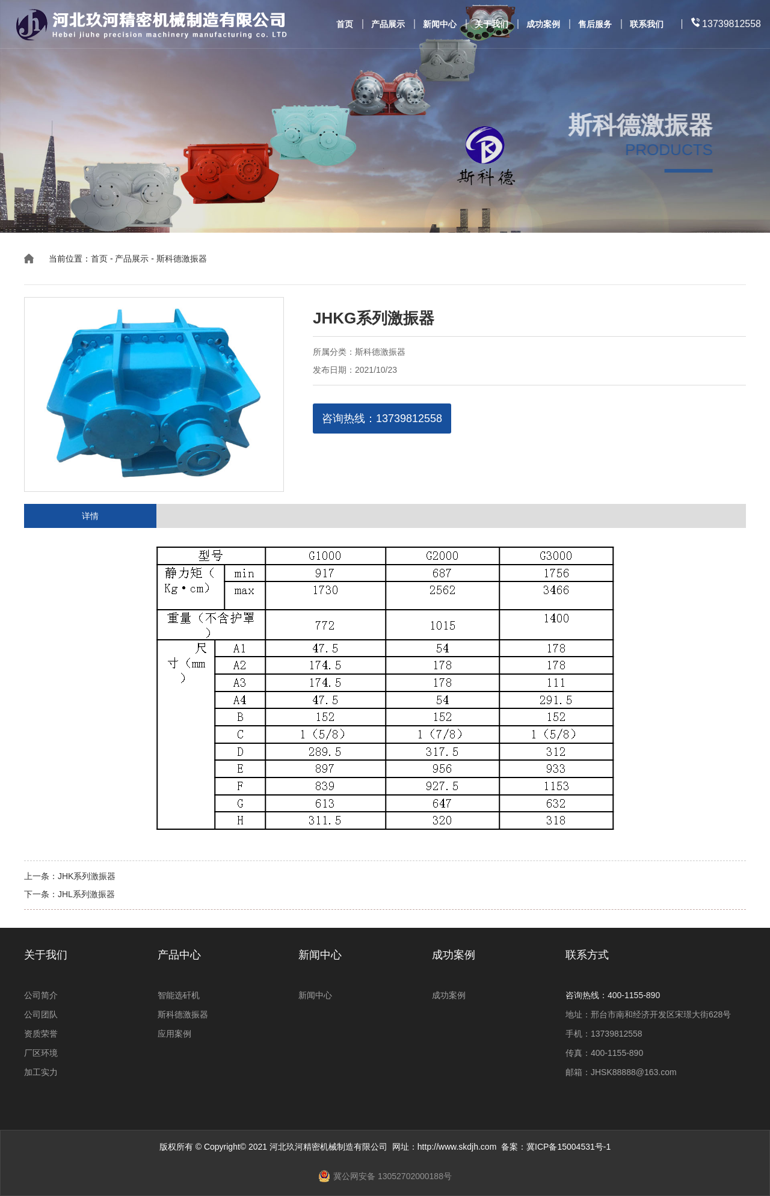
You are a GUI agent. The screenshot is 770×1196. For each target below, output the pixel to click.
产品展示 (388, 24)
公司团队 (41, 1014)
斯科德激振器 (181, 258)
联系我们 (647, 24)
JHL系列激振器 (86, 894)
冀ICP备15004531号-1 (568, 1147)
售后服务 (595, 24)
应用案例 (174, 1033)
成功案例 (543, 24)
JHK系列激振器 (87, 876)
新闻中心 (440, 24)
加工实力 (41, 1072)
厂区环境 (41, 1053)
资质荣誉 (41, 1033)
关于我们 (491, 24)
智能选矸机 (179, 995)
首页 (344, 24)
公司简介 (41, 995)
